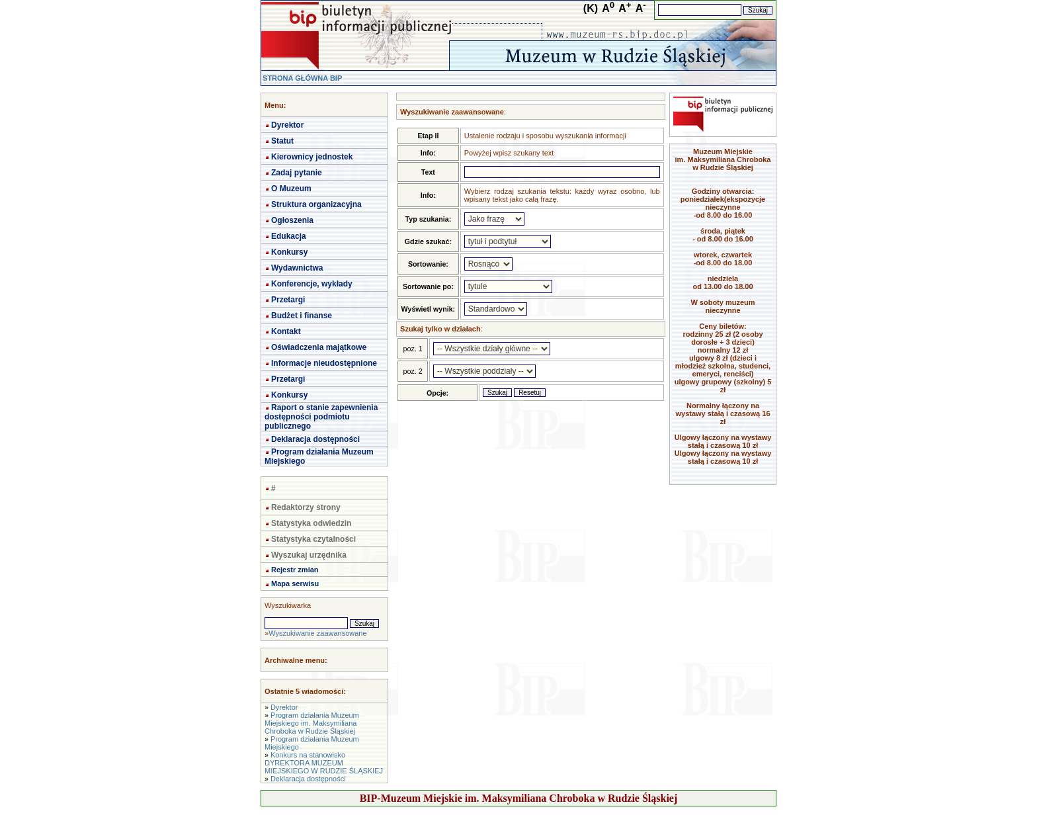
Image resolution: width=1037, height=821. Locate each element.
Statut (282, 141)
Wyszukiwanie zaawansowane (317, 633)
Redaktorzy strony (306, 507)
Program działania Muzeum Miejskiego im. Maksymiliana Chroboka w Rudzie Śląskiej (312, 723)
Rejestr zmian (295, 570)
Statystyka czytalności (313, 539)
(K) (590, 8)
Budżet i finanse (301, 315)
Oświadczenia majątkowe (318, 347)
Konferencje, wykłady (312, 283)
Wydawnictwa (297, 268)
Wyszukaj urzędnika (309, 555)
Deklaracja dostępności (315, 439)
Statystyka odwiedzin (311, 523)
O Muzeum (291, 188)
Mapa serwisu (295, 583)
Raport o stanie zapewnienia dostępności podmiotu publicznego (321, 417)
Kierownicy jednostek (312, 156)
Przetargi (288, 299)
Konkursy (289, 252)
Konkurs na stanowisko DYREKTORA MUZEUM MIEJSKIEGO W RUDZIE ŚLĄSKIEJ (324, 763)
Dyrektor (287, 125)
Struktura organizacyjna (316, 204)
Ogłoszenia (292, 220)
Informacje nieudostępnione (324, 363)
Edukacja (288, 236)
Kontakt (286, 331)
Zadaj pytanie (296, 172)
